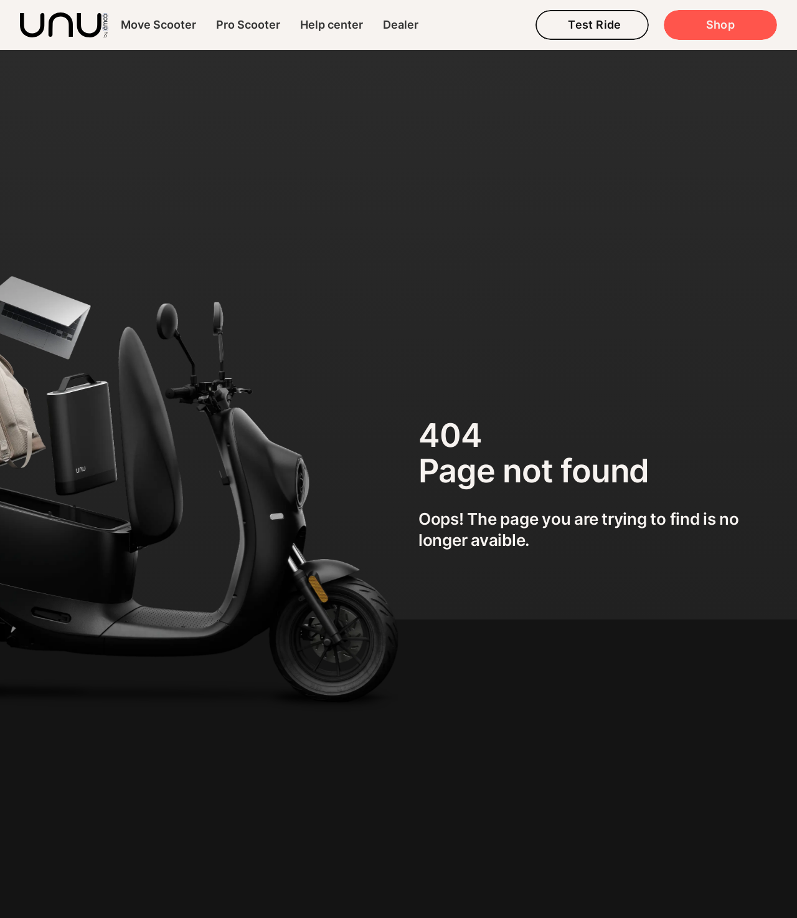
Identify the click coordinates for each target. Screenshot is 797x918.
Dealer (400, 24)
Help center (331, 24)
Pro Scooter (248, 24)
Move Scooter (158, 24)
